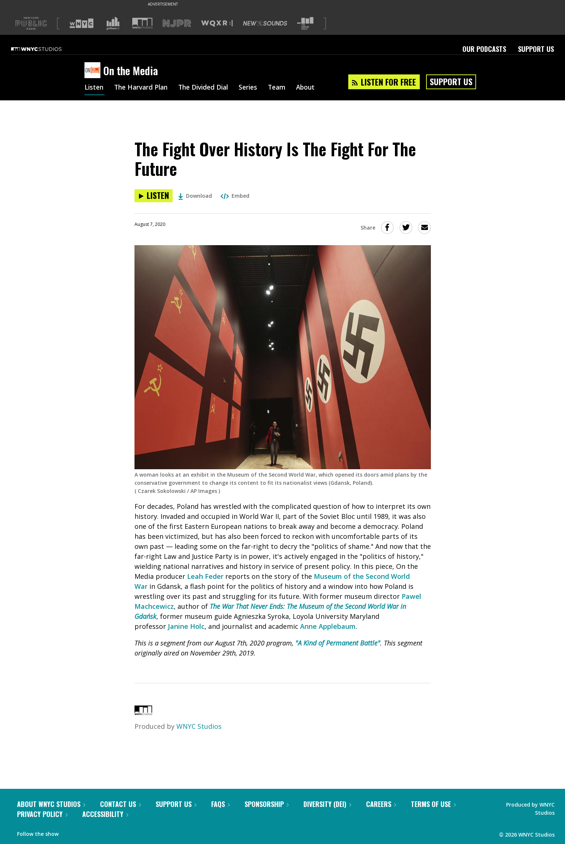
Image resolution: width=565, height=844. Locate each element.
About (316, 88)
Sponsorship (267, 804)
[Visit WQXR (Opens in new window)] (217, 23)
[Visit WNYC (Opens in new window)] (81, 23)
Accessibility (105, 814)
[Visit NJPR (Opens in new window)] (177, 23)
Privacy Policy (42, 814)
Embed (234, 195)
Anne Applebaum (328, 626)
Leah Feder (205, 576)
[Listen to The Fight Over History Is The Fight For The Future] (153, 195)
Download (195, 195)
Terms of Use (433, 804)
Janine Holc (186, 626)
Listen (94, 88)
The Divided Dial (209, 88)
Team (286, 88)
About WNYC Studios (51, 804)
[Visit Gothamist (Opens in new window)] (113, 23)
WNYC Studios (199, 726)
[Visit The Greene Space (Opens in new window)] (305, 23)
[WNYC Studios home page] (45, 49)
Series (256, 88)
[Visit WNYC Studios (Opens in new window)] (142, 23)
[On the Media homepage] (93, 70)
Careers (381, 804)
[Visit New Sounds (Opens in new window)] (265, 23)
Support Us (536, 49)
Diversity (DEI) (327, 804)
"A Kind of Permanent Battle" (337, 642)
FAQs (220, 804)
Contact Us (120, 804)
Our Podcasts (484, 49)
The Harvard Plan (143, 88)
